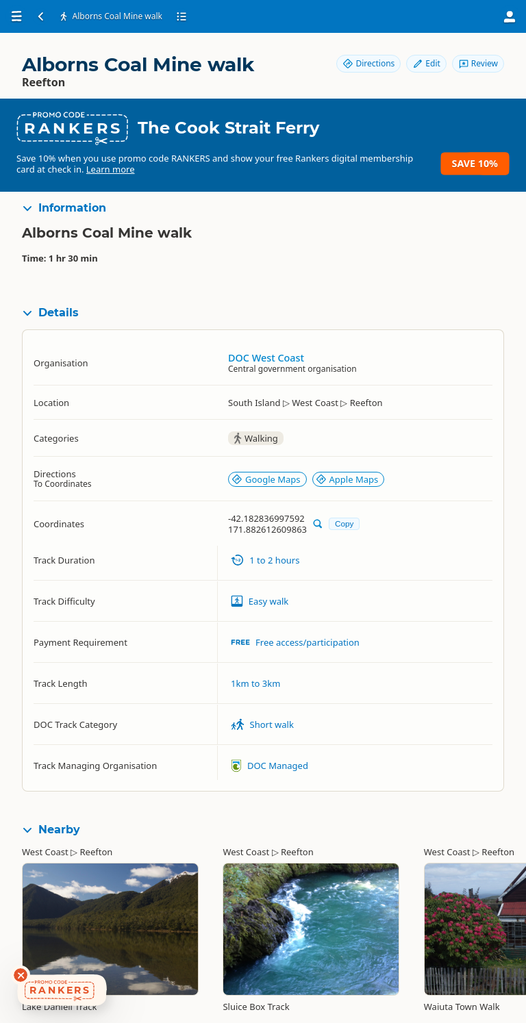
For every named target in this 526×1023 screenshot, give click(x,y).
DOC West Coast (266, 357)
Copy (344, 523)
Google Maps (266, 479)
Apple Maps (347, 479)
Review (478, 63)
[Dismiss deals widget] (20, 975)
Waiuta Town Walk (462, 1006)
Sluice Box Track (256, 1006)
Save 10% (475, 163)
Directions (368, 63)
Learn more (110, 169)
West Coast (45, 852)
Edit (426, 63)
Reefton (96, 852)
